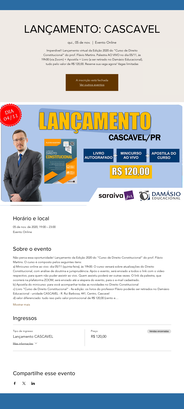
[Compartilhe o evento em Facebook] (15, 383)
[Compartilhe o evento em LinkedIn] (33, 383)
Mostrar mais (21, 304)
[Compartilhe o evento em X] (24, 383)
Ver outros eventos (92, 84)
